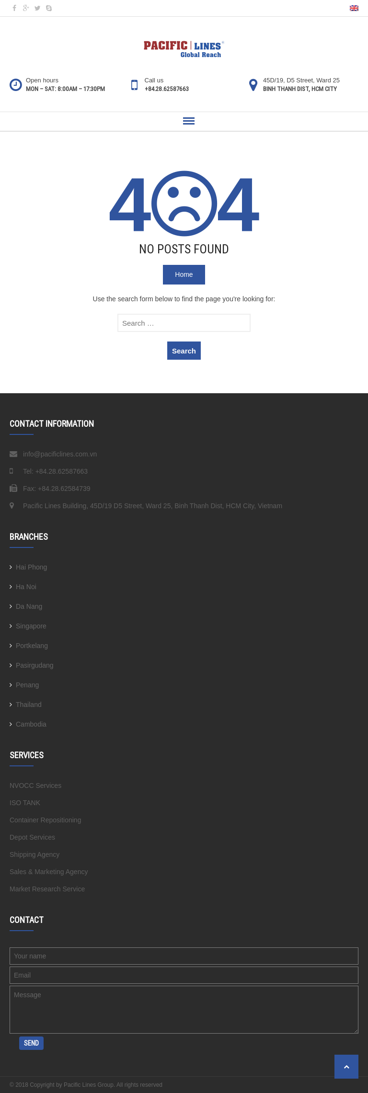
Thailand (29, 704)
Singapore (31, 626)
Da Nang (29, 606)
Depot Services (32, 837)
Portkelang (32, 645)
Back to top (346, 1067)
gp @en (26, 8)
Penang (27, 685)
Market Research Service (47, 889)
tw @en (37, 8)
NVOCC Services (35, 785)
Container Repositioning (45, 820)
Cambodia (31, 724)
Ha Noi (26, 587)
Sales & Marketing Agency (49, 872)
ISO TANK (25, 803)
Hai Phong (31, 567)
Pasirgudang (35, 665)
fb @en (14, 8)
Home (184, 274)
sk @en (49, 8)
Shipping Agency (34, 854)
